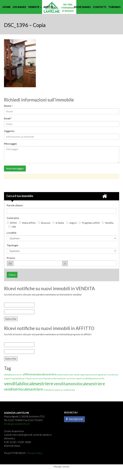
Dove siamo (82, 6)
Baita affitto (27, 222)
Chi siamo (19, 6)
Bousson (44, 222)
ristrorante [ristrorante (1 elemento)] (70, 378)
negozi (71, 222)
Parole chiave (15, 205)
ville (12, 226)
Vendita (107, 222)
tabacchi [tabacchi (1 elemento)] (79, 378)
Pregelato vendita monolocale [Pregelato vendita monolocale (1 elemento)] (54, 378)
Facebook (74, 419)
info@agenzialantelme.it (17, 423)
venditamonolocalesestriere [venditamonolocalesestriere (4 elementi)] (79, 383)
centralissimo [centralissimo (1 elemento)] (112, 375)
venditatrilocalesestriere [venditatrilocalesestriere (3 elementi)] (23, 389)
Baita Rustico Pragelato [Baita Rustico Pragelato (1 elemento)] (94, 375)
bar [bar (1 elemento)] (105, 375)
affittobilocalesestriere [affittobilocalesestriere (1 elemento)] (13, 375)
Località (11, 232)
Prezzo (11, 257)
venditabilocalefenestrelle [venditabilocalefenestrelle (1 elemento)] (93, 378)
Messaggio (10, 143)
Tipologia (12, 245)
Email (9, 118)
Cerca (12, 274)
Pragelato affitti (89, 222)
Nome (9, 105)
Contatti (99, 6)
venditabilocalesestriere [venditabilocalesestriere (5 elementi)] (28, 383)
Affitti (49, 6)
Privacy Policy (34, 452)
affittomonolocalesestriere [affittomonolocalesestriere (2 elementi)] (40, 374)
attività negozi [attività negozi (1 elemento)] (79, 375)
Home (7, 6)
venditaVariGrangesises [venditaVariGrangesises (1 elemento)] (53, 390)
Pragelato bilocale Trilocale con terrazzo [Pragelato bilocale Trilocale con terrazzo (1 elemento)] (26, 378)
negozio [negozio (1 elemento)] (7, 378)
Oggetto (9, 130)
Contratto (13, 217)
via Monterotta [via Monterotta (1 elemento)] (69, 390)
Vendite (34, 6)
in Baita (58, 222)
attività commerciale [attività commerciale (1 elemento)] (65, 375)
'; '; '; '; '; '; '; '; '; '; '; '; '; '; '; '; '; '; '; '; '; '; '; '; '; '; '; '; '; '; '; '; (61, 251)
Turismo (114, 6)
